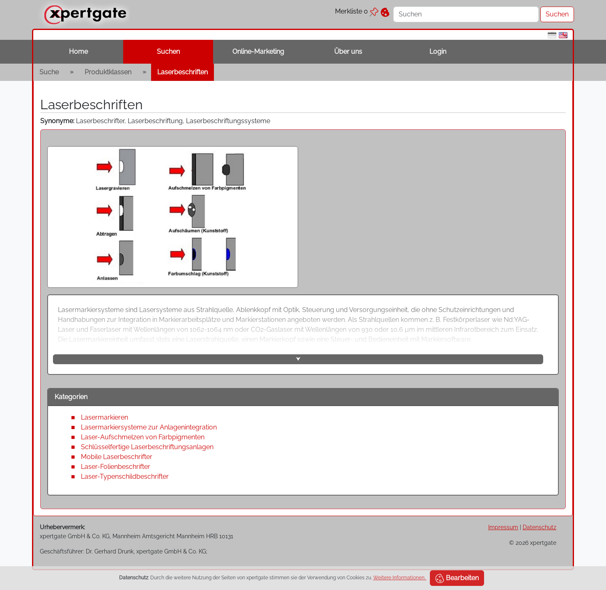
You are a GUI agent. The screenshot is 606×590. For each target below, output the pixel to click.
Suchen (168, 51)
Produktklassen (108, 72)
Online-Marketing (258, 51)
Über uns (348, 51)
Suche (49, 72)
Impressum (503, 526)
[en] (563, 35)
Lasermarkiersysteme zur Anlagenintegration (149, 427)
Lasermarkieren (104, 417)
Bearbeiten (457, 578)
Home (78, 51)
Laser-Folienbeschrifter (115, 467)
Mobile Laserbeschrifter (116, 457)
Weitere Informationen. (400, 578)
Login (437, 51)
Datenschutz (539, 526)
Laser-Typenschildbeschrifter (125, 476)
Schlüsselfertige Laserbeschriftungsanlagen (147, 447)
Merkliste (357, 11)
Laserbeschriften (182, 72)
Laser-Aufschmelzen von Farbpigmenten (142, 437)
